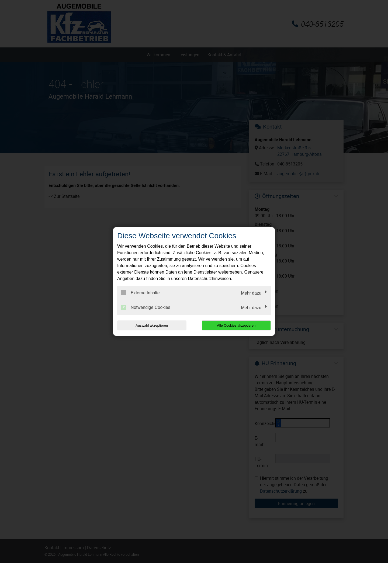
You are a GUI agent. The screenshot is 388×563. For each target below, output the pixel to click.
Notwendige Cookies (145, 307)
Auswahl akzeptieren (152, 325)
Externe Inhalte (140, 292)
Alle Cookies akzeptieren (236, 325)
